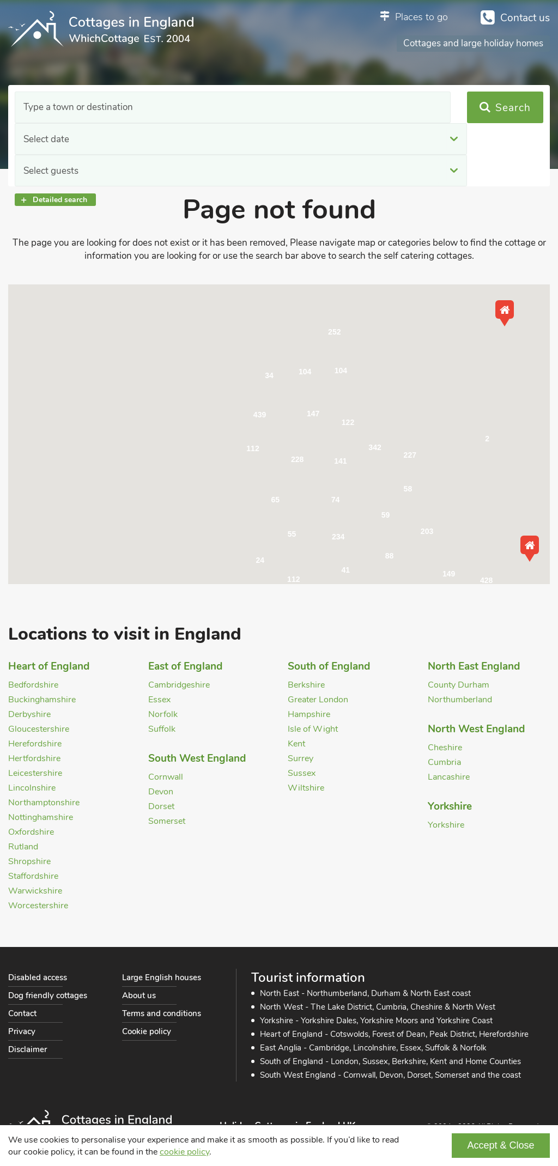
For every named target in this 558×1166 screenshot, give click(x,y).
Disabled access (37, 977)
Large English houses (161, 977)
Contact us (525, 18)
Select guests (352, 107)
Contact (22, 1013)
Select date (197, 107)
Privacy (21, 1031)
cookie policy (184, 1152)
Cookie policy (146, 1031)
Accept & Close (500, 1145)
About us (139, 995)
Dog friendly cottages (47, 995)
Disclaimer (27, 1049)
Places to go (421, 16)
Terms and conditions (161, 1013)
